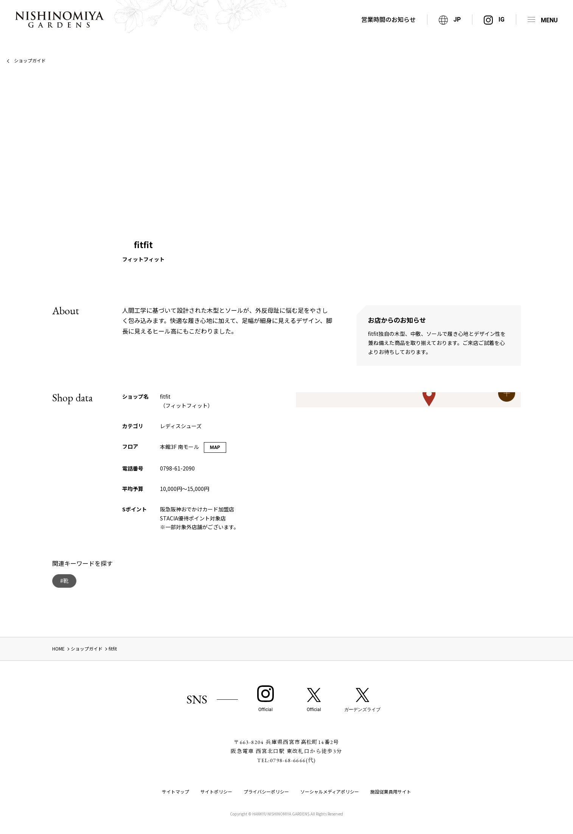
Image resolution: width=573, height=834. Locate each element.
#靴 (64, 580)
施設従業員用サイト (390, 791)
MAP (215, 447)
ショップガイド (30, 60)
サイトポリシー (216, 791)
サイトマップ (175, 791)
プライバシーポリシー (266, 791)
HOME (58, 648)
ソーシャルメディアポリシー (329, 791)
